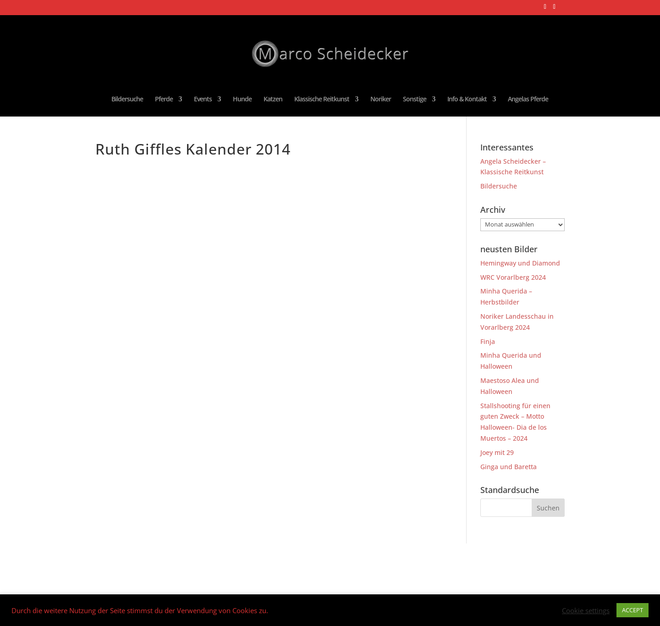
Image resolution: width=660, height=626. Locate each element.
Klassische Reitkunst (321, 99)
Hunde (242, 99)
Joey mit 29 (497, 452)
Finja (487, 341)
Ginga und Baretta (508, 466)
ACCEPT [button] (632, 610)
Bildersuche (127, 99)
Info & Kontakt (467, 99)
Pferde (164, 99)
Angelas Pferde (528, 99)
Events (203, 99)
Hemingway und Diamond (520, 263)
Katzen (273, 99)
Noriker (380, 99)
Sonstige (414, 99)
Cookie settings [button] (586, 610)
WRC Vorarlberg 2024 (513, 277)
